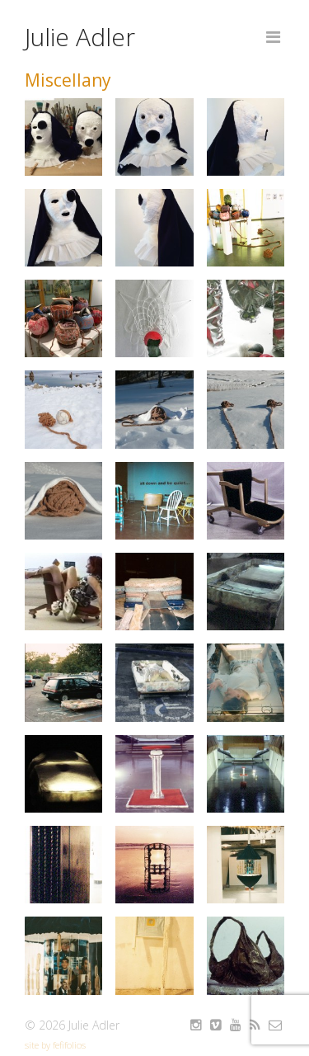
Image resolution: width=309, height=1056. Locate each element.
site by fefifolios (55, 1045)
